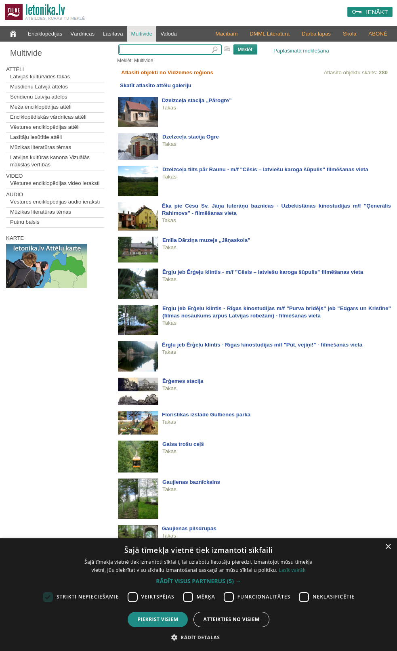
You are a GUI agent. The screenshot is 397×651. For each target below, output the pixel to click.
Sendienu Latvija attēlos (38, 97)
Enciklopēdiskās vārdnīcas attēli (48, 117)
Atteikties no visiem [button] (231, 619)
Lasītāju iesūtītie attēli (36, 137)
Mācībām (227, 34)
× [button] (388, 547)
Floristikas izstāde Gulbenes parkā (206, 415)
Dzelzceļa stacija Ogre (190, 137)
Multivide (142, 34)
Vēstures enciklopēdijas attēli (45, 127)
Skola (349, 34)
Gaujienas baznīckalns (191, 482)
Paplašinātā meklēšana (301, 51)
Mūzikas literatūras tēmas (40, 147)
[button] (198, 581)
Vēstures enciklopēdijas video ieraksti (55, 183)
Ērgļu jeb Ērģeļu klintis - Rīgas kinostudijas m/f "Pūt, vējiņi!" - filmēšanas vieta (262, 345)
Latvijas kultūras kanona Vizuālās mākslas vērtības (50, 161)
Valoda (168, 34)
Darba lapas (316, 34)
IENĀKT (377, 11)
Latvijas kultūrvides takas (40, 77)
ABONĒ (377, 34)
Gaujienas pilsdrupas (189, 528)
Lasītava (113, 34)
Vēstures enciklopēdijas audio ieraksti (55, 202)
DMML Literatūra (270, 34)
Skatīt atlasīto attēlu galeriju (155, 85)
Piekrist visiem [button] (157, 619)
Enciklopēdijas (45, 34)
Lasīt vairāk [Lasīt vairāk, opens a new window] (292, 570)
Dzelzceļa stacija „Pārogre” (197, 100)
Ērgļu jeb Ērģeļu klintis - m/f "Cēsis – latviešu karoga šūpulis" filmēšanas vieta (262, 272)
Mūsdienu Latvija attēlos (39, 87)
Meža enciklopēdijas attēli (40, 107)
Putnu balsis (25, 222)
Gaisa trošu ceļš (183, 444)
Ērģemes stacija (183, 381)
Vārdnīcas (82, 34)
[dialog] (198, 594)
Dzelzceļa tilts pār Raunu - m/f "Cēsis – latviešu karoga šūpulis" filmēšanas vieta (265, 169)
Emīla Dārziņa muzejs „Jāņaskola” (206, 240)
